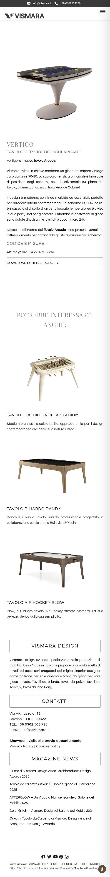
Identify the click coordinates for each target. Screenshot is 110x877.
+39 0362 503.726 (33, 724)
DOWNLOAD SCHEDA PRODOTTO (33, 263)
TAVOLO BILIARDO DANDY (34, 509)
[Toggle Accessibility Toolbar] (102, 869)
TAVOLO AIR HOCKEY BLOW (35, 602)
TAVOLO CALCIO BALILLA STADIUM (43, 415)
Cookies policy (48, 746)
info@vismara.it (39, 3)
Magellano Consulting (86, 868)
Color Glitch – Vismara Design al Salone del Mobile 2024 (52, 810)
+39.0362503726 (67, 3)
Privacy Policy (21, 746)
